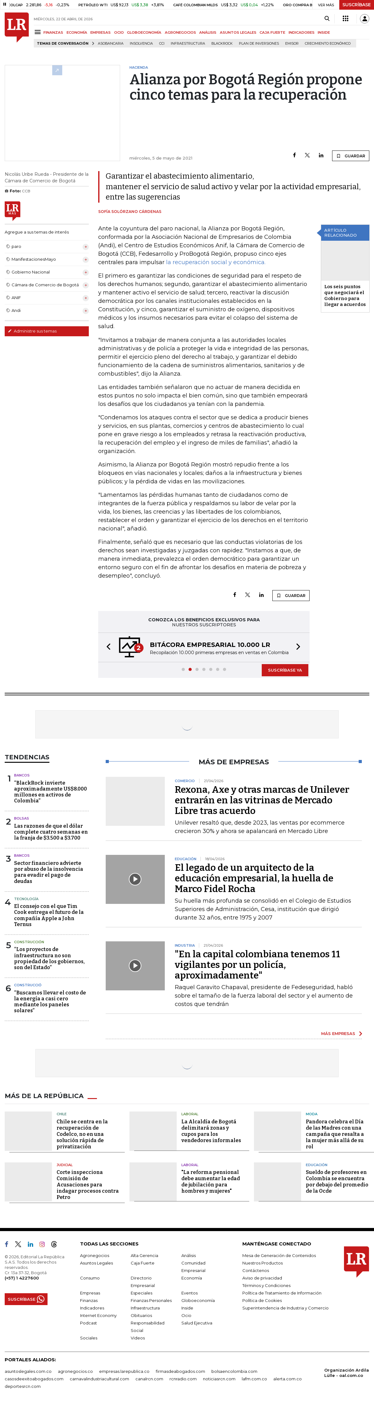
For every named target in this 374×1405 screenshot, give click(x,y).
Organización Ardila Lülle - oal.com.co (346, 1373)
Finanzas (89, 1300)
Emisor (292, 44)
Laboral (189, 1114)
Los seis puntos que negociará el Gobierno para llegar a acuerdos (345, 295)
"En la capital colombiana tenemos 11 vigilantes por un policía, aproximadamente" (257, 965)
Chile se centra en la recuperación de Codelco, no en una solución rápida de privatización (82, 1134)
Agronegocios (94, 1255)
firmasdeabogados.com (180, 1371)
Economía (191, 1277)
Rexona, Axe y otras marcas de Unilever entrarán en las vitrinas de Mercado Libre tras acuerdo (262, 800)
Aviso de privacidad (262, 1277)
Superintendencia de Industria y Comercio (285, 1307)
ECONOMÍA (77, 32)
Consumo (90, 1277)
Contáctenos (255, 1270)
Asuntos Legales (96, 1262)
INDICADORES (302, 32)
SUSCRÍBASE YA (285, 670)
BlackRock (222, 44)
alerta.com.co (287, 1378)
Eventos (189, 1292)
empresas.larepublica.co (124, 1371)
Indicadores (92, 1307)
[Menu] (38, 32)
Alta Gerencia (144, 1255)
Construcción (29, 942)
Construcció (28, 985)
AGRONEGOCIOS (180, 32)
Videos (138, 1337)
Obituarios (141, 1315)
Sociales (88, 1337)
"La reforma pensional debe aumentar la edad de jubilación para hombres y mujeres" (210, 1181)
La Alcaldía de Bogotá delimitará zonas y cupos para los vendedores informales (211, 1131)
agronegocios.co (75, 1371)
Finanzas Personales (151, 1300)
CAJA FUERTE (272, 32)
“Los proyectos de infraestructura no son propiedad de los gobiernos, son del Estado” (49, 958)
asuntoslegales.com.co (28, 1371)
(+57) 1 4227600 (22, 1277)
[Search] (327, 19)
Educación (316, 1165)
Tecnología (26, 899)
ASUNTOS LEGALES (238, 32)
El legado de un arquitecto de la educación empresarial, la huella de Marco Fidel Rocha (254, 878)
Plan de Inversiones (259, 44)
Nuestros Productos (262, 1262)
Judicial (65, 1165)
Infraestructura (188, 44)
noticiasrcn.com (219, 1378)
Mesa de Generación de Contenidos (279, 1255)
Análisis (188, 1255)
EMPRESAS (100, 32)
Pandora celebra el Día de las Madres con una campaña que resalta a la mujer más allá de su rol (335, 1134)
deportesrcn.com (23, 1386)
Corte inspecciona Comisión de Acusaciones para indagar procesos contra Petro (88, 1184)
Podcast (88, 1322)
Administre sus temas (32, 330)
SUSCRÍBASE (356, 4)
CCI (161, 44)
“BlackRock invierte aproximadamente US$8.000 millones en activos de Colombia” (50, 792)
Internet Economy (98, 1315)
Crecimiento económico (328, 44)
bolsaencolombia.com (234, 1371)
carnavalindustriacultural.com (99, 1378)
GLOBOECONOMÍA (144, 32)
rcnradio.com (183, 1378)
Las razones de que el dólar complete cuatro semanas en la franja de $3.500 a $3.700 (51, 832)
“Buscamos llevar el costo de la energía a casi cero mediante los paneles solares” (50, 1002)
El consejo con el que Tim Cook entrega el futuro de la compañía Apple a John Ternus (49, 915)
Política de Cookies (262, 1300)
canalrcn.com (149, 1378)
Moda (311, 1114)
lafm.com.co (254, 1378)
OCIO (119, 32)
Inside (187, 1307)
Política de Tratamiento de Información (281, 1292)
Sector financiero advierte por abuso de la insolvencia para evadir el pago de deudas (48, 872)
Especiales (141, 1292)
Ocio (186, 1315)
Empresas (90, 1292)
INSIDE (324, 32)
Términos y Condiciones (266, 1285)
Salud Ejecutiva (196, 1322)
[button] (106, 647)
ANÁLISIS (207, 32)
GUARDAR (350, 155)
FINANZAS (53, 32)
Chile (62, 1114)
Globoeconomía (198, 1300)
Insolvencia (141, 44)
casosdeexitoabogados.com (34, 1378)
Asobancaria (111, 44)
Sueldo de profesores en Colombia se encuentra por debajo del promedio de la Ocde (337, 1181)
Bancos (22, 775)
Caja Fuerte (142, 1262)
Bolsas (21, 818)
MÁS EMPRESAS (338, 1033)
